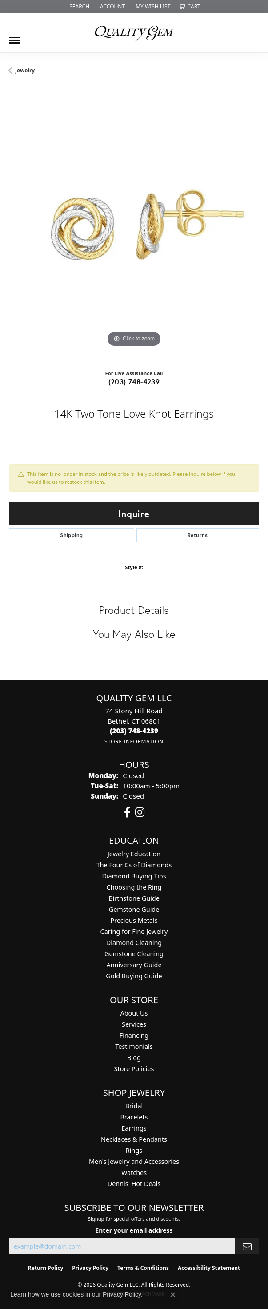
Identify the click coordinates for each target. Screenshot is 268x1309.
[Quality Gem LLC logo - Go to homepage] (134, 33)
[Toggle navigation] (14, 37)
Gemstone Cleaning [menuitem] (134, 953)
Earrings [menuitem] (133, 1128)
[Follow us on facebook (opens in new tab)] (127, 812)
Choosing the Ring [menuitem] (134, 887)
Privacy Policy (90, 1268)
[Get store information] (134, 741)
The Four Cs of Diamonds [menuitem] (134, 865)
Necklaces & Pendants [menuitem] (134, 1139)
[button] (78, 6)
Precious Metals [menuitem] (133, 920)
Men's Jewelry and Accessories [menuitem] (134, 1161)
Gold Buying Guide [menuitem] (134, 976)
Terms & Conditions (143, 1268)
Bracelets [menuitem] (134, 1117)
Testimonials (133, 1046)
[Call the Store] (134, 730)
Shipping (71, 535)
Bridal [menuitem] (134, 1106)
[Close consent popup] (173, 1294)
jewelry (25, 70)
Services (134, 1024)
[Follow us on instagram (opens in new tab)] (139, 812)
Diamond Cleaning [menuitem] (134, 942)
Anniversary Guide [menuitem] (133, 965)
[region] (134, 224)
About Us (134, 1013)
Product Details (134, 610)
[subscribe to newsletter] (247, 1246)
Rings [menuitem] (134, 1150)
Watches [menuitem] (134, 1172)
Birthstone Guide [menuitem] (134, 898)
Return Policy (46, 1268)
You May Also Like (134, 634)
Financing (134, 1035)
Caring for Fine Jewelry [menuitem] (134, 931)
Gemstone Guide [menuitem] (134, 909)
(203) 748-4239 (134, 381)
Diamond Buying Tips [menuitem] (134, 876)
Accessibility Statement (209, 1268)
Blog (134, 1057)
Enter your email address (133, 1230)
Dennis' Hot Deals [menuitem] (134, 1183)
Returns (198, 535)
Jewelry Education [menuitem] (134, 854)
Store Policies (134, 1068)
